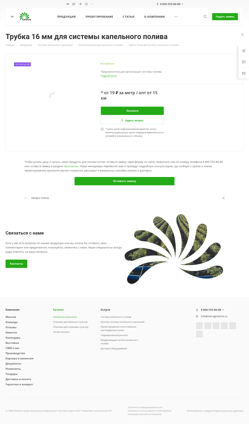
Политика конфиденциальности (145, 407)
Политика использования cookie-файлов (149, 410)
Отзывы (11, 327)
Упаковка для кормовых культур (70, 326)
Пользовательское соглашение (145, 414)
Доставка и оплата (18, 379)
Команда (12, 322)
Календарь (13, 337)
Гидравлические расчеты (114, 335)
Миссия (11, 317)
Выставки (12, 342)
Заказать (132, 110)
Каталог (58, 309)
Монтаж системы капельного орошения (122, 321)
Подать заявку (225, 16)
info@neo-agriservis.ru (214, 316)
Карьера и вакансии (20, 358)
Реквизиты (13, 368)
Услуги (105, 309)
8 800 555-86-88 (170, 4)
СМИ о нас (12, 348)
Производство (15, 353)
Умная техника (61, 331)
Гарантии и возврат (19, 384)
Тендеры (12, 374)
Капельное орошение (65, 316)
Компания (13, 309)
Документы (13, 363)
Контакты (16, 263)
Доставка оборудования (114, 348)
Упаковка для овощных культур (70, 321)
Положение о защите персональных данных (215, 410)
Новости (11, 332)
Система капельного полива (116, 316)
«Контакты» (71, 166)
